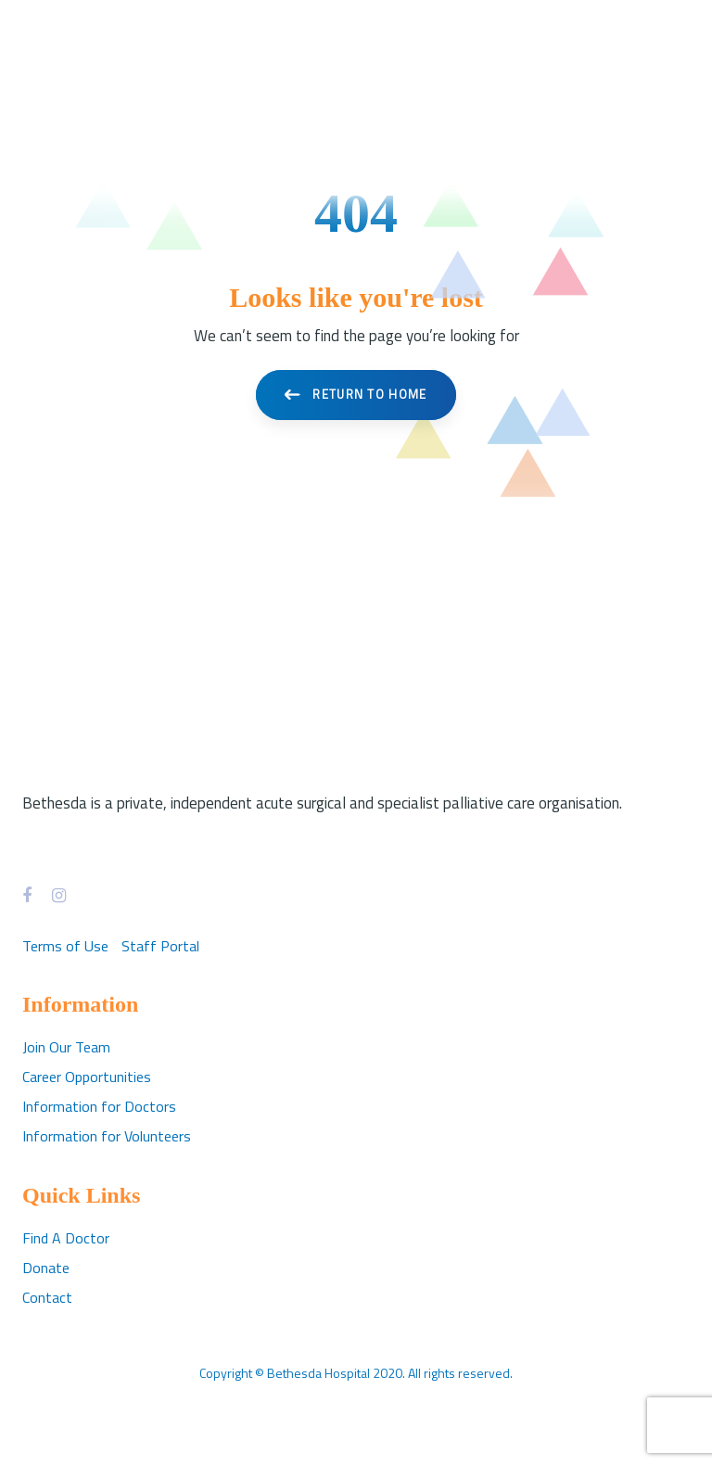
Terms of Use (65, 946)
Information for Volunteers (106, 1136)
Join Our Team (66, 1047)
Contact (47, 1297)
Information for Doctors (99, 1106)
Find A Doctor (65, 1238)
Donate (46, 1267)
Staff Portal (160, 946)
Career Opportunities (86, 1076)
